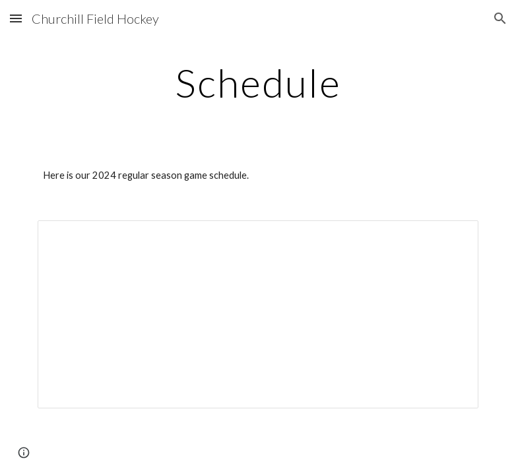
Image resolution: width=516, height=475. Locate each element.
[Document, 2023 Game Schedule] (258, 314)
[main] (258, 82)
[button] (16, 18)
